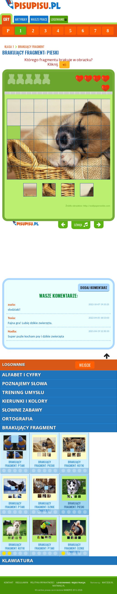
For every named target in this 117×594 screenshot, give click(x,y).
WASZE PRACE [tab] (39, 19)
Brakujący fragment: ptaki (15, 451)
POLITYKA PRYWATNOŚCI (42, 582)
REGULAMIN (22, 582)
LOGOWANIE (59, 19)
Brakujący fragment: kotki (74, 451)
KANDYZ (68, 590)
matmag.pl (58, 585)
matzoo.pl (107, 582)
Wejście (85, 365)
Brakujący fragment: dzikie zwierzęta (44, 494)
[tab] (6, 18)
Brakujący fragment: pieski (44, 451)
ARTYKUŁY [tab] (21, 19)
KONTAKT (8, 582)
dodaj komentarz (93, 287)
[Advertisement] (27, 249)
